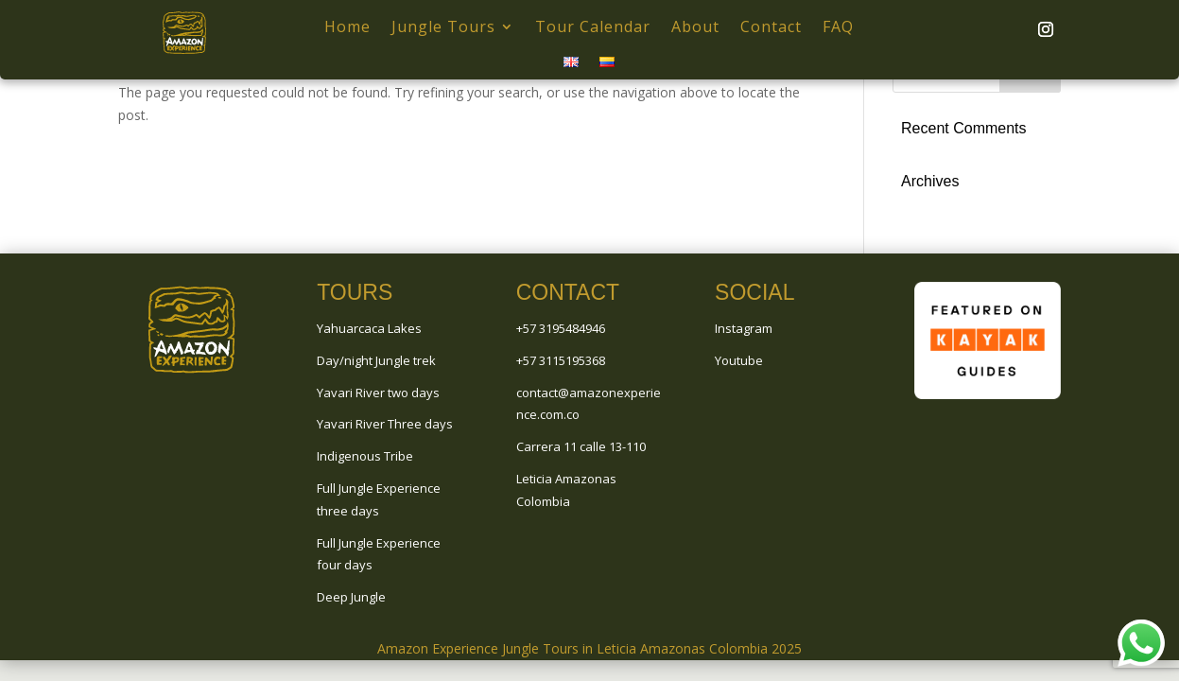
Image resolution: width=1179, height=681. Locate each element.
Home (347, 27)
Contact (771, 27)
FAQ (838, 27)
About (695, 27)
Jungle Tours (443, 27)
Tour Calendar (592, 27)
